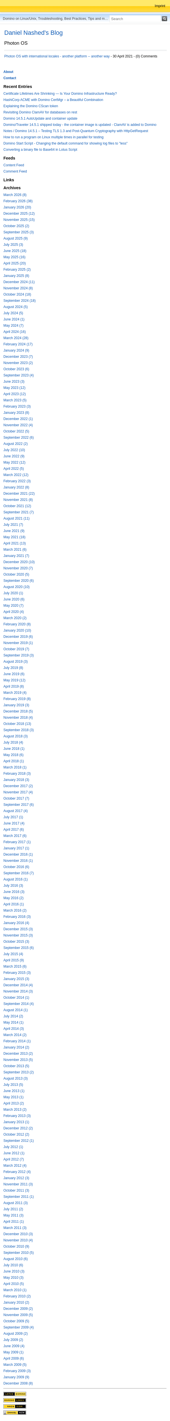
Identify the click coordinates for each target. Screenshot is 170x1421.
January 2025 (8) (16, 276)
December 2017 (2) (18, 786)
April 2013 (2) (13, 1103)
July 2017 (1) (13, 817)
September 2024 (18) (19, 301)
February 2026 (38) (18, 201)
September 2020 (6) (18, 581)
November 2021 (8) (18, 500)
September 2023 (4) (18, 375)
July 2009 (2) (13, 1340)
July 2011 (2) (13, 1209)
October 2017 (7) (16, 798)
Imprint (160, 6)
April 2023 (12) (14, 394)
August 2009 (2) (15, 1334)
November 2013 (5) (18, 1060)
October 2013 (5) (16, 1066)
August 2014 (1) (15, 1010)
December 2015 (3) (18, 929)
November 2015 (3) (18, 935)
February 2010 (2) (17, 1296)
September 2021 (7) (18, 512)
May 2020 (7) (13, 606)
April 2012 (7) (13, 1159)
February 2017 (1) (17, 842)
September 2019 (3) (18, 655)
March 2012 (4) (14, 1166)
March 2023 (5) (14, 400)
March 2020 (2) (14, 618)
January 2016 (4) (16, 923)
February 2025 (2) (17, 270)
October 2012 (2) (16, 1134)
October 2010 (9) (16, 1246)
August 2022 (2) (15, 444)
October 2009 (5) (16, 1321)
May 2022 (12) (14, 462)
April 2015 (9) (13, 960)
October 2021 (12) (17, 506)
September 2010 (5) (18, 1253)
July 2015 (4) (13, 954)
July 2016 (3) (13, 886)
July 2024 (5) (13, 313)
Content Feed (13, 165)
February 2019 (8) (17, 699)
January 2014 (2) (16, 1047)
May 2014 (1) (13, 1022)
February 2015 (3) (17, 973)
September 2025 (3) (18, 232)
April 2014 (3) (13, 1029)
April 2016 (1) (13, 904)
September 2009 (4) (18, 1327)
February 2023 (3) (17, 406)
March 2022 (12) (15, 475)
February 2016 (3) (17, 917)
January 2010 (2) (16, 1302)
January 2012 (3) (16, 1178)
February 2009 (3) (17, 1371)
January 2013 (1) (16, 1122)
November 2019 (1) (18, 643)
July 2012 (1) (13, 1147)
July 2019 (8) (13, 668)
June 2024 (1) (13, 319)
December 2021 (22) (19, 494)
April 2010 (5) (13, 1284)
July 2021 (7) (13, 525)
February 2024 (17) (18, 344)
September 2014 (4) (18, 1004)
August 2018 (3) (15, 736)
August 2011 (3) (15, 1203)
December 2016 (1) (18, 854)
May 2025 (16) (14, 257)
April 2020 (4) (13, 612)
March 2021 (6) (14, 550)
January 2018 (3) (16, 780)
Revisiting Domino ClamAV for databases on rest (40, 112)
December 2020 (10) (19, 562)
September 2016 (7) (18, 873)
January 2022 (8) (16, 487)
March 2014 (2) (14, 1035)
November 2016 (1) (18, 861)
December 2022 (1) (18, 419)
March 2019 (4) (14, 693)
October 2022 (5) (16, 431)
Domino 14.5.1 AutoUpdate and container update (40, 118)
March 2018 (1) (14, 767)
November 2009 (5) (18, 1315)
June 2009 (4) (13, 1346)
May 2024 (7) (13, 326)
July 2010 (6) (13, 1265)
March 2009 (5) (14, 1365)
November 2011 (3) (18, 1184)
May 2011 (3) (13, 1215)
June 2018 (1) (13, 749)
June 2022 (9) (13, 456)
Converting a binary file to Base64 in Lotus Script (40, 150)
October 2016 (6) (16, 867)
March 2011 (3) (14, 1228)
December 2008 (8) (18, 1383)
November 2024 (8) (18, 288)
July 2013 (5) (13, 1085)
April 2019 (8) (13, 686)
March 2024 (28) (15, 338)
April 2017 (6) (13, 830)
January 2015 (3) (16, 979)
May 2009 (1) (13, 1352)
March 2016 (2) (14, 910)
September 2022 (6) (18, 438)
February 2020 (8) (17, 624)
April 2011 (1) (13, 1222)
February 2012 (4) (17, 1172)
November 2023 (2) (18, 363)
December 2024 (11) (19, 282)
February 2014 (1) (17, 1041)
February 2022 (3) (17, 481)
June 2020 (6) (13, 599)
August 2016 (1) (15, 879)
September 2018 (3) (18, 730)
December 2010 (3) (18, 1234)
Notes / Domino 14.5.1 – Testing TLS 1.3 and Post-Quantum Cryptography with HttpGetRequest (75, 131)
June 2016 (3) (13, 892)
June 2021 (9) (13, 531)
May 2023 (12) (14, 388)
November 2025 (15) (19, 220)
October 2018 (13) (17, 724)
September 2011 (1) (18, 1197)
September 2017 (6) (18, 805)
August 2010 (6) (15, 1259)
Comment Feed (15, 171)
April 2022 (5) (13, 469)
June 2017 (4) (13, 823)
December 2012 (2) (18, 1128)
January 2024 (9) (16, 350)
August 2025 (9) (15, 238)
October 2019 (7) (16, 649)
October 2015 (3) (16, 942)
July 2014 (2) (13, 1016)
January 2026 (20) (17, 207)
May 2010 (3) (13, 1278)
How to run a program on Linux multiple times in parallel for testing (53, 137)
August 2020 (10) (16, 587)
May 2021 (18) (14, 537)
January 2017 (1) (16, 848)
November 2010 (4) (18, 1240)
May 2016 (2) (13, 898)
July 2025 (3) (13, 245)
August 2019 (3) (15, 662)
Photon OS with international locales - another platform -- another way (57, 56)
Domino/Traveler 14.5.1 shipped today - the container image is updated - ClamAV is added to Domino (79, 125)
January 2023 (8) (16, 413)
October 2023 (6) (16, 369)
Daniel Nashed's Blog (33, 32)
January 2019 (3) (16, 705)
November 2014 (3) (18, 991)
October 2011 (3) (16, 1190)
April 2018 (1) (13, 761)
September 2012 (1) (18, 1141)
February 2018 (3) (17, 774)
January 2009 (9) (16, 1377)
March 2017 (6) (14, 836)
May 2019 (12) (14, 680)
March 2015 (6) (14, 966)
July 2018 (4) (13, 742)
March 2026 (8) (14, 195)
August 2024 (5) (15, 307)
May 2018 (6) (13, 755)
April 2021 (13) (14, 543)
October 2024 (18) (17, 294)
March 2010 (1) (14, 1290)
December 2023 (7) (18, 357)
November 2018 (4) (18, 718)
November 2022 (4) (18, 425)
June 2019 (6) (13, 674)
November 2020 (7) (18, 568)
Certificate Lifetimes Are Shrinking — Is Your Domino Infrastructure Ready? (60, 94)
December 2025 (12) (19, 214)
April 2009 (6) (13, 1358)
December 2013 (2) (18, 1054)
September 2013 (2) (18, 1072)
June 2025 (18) (14, 251)
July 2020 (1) (13, 593)
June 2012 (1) (13, 1153)
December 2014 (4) (18, 985)
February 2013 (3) (17, 1116)
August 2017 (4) (15, 811)
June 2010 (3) (13, 1271)
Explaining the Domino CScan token (30, 106)
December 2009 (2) (18, 1309)
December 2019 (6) (18, 637)
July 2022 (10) (14, 450)
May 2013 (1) (13, 1097)
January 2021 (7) (16, 556)
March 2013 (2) (14, 1110)
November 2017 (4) (18, 792)
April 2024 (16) (14, 332)
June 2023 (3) (13, 382)
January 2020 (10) (17, 630)
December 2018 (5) (18, 711)
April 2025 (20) (14, 263)
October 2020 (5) (16, 574)
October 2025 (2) (16, 226)
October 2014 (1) (16, 998)
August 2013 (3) (15, 1078)
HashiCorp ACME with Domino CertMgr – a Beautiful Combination (53, 100)
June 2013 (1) (13, 1091)
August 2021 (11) (16, 518)
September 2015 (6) (18, 948)
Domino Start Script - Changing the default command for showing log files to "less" (65, 143)
